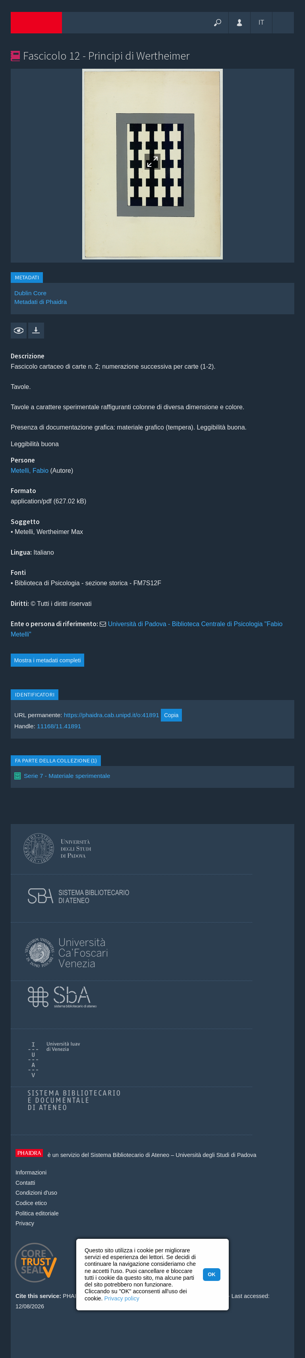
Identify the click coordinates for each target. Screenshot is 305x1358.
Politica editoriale (37, 1213)
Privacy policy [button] (121, 1298)
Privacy (24, 1223)
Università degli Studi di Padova (216, 1155)
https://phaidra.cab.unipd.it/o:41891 (111, 715)
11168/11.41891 (59, 726)
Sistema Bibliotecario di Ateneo (130, 1155)
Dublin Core (30, 293)
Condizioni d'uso (36, 1193)
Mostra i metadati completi (47, 660)
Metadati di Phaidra (40, 301)
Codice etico (31, 1203)
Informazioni (30, 1172)
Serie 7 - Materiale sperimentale (67, 775)
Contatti (25, 1183)
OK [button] (211, 1274)
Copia (171, 715)
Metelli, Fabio (29, 470)
